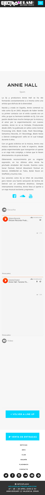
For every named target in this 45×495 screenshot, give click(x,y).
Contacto (23, 469)
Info (24, 450)
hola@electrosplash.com (22, 487)
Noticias (23, 445)
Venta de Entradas (22, 436)
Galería (24, 459)
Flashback (23, 464)
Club (24, 455)
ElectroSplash (18, 3)
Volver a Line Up (22, 414)
